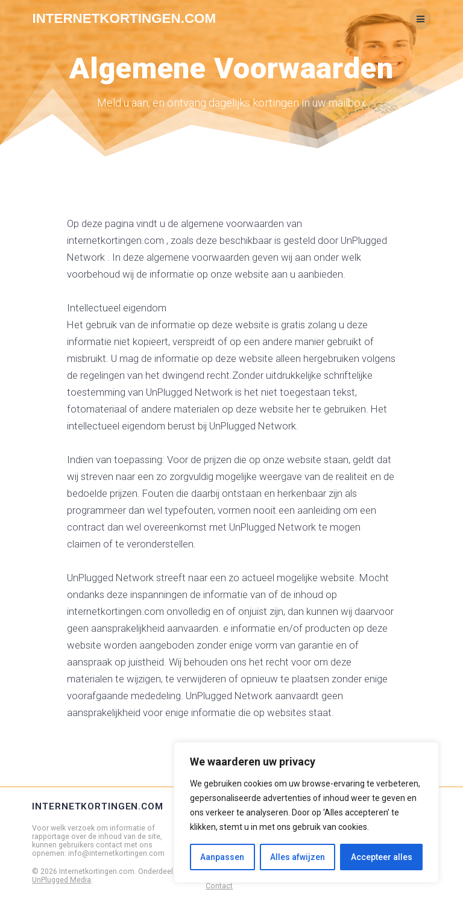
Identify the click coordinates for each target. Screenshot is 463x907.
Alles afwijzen (297, 857)
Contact (219, 886)
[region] (306, 812)
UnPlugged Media (61, 880)
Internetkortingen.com (124, 18)
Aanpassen (222, 857)
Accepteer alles (381, 857)
